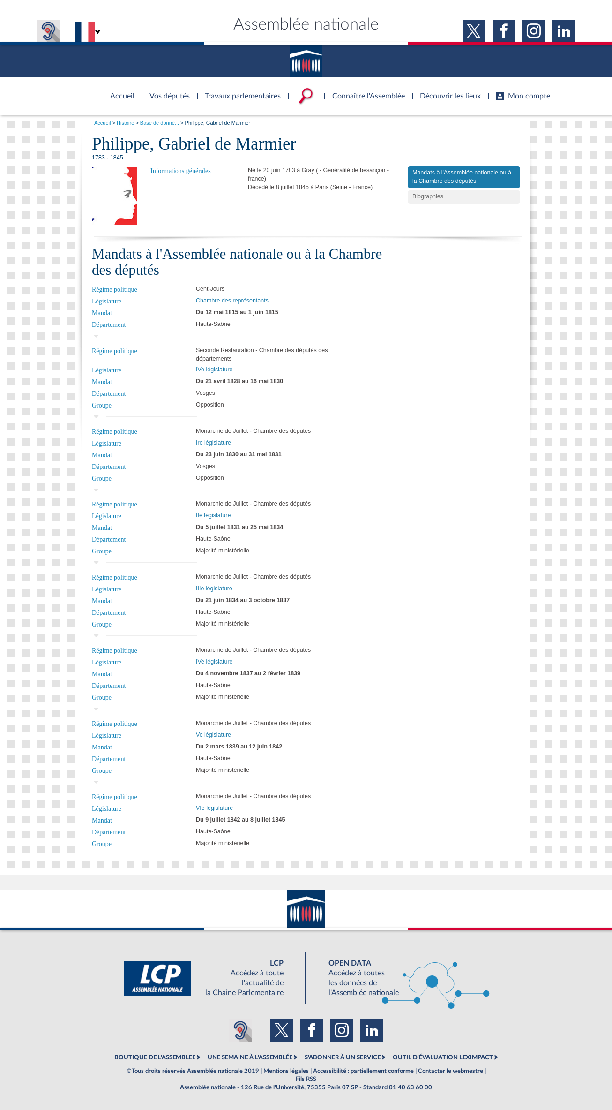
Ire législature (213, 442)
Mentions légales (286, 1071)
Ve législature (213, 735)
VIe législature (214, 808)
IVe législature (214, 369)
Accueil (102, 123)
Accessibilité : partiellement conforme (363, 1071)
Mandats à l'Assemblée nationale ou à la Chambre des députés (461, 176)
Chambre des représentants (232, 300)
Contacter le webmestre (450, 1071)
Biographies (427, 196)
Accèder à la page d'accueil (119, 90)
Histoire (125, 123)
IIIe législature (214, 588)
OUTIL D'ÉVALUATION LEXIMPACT (443, 1057)
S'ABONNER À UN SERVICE (343, 1057)
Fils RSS (306, 1079)
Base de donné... (159, 123)
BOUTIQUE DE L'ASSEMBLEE (154, 1057)
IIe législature (213, 515)
